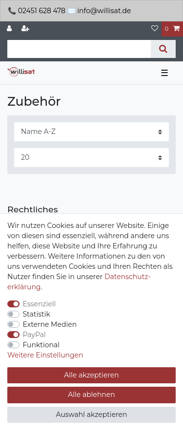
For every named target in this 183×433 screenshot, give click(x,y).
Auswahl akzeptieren (91, 414)
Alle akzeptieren (91, 375)
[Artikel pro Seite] (91, 157)
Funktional (41, 344)
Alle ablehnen (91, 394)
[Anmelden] (10, 29)
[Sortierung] (91, 131)
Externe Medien (50, 324)
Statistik (36, 314)
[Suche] (163, 49)
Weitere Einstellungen (45, 355)
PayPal (34, 334)
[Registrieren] (26, 29)
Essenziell (39, 304)
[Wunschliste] (155, 29)
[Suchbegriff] (79, 49)
